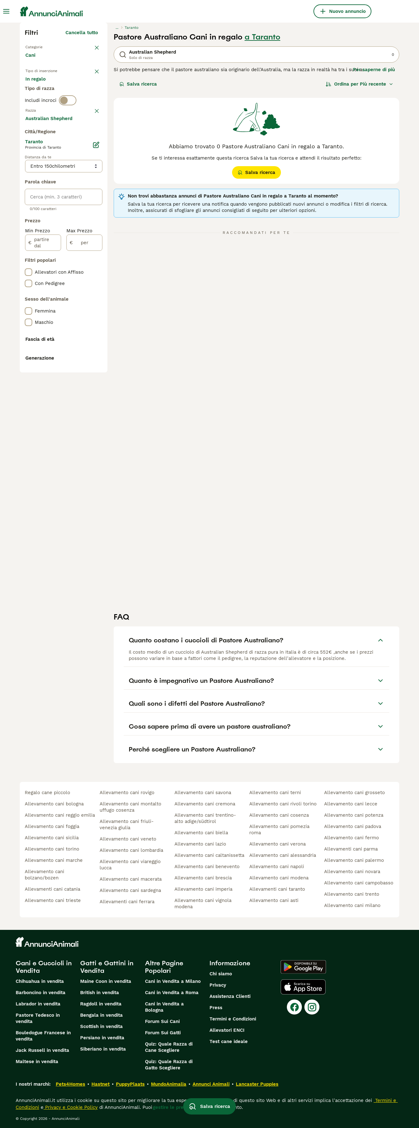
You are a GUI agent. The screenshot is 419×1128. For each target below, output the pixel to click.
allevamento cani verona (277, 844)
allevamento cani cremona (204, 804)
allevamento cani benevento (207, 866)
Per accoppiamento (52, 105)
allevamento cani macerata (131, 879)
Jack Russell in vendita (42, 1050)
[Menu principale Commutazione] (6, 11)
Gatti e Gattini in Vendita (106, 966)
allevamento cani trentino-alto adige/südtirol (205, 818)
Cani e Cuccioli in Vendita (44, 966)
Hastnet (100, 1084)
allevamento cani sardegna (130, 890)
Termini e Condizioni (233, 1019)
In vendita (41, 90)
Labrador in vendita (38, 1004)
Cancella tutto (81, 32)
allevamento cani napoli (276, 866)
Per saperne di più (374, 69)
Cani (32, 61)
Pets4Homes (70, 1084)
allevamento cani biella (201, 832)
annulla (89, 142)
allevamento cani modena (278, 878)
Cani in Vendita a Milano (173, 981)
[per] (84, 414)
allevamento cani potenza (353, 815)
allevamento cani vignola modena (202, 903)
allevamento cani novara (352, 871)
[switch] (67, 129)
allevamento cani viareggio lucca (130, 865)
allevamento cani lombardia (131, 850)
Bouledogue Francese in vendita (43, 1036)
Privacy (218, 985)
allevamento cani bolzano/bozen (44, 875)
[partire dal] (43, 414)
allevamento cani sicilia (52, 838)
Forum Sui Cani (162, 1021)
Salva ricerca (138, 84)
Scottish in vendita (101, 1026)
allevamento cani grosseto (354, 792)
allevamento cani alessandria (282, 855)
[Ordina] (359, 84)
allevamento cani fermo (351, 838)
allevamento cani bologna (54, 804)
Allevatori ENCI (227, 1030)
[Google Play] (303, 966)
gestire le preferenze (177, 1107)
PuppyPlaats (130, 1084)
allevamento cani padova (352, 826)
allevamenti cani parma (351, 849)
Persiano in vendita (102, 1038)
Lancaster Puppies (257, 1084)
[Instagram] (311, 1007)
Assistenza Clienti (230, 996)
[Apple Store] (303, 986)
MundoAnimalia (168, 1084)
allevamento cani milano (352, 905)
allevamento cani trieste (53, 900)
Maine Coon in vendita (105, 981)
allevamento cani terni (275, 792)
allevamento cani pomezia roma (279, 829)
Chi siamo (221, 974)
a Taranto (262, 37)
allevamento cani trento (351, 894)
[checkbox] (28, 175)
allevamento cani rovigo (127, 792)
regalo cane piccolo (47, 792)
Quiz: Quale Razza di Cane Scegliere (169, 1047)
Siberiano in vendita (103, 1049)
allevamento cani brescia (203, 878)
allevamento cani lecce (350, 804)
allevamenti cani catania (52, 889)
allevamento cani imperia (203, 889)
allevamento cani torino (52, 849)
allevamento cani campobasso (358, 883)
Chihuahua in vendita (40, 981)
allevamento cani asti (273, 900)
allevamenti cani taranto (277, 889)
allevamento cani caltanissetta (209, 855)
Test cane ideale (229, 1041)
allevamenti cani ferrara (127, 901)
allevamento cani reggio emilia (60, 815)
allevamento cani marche (54, 860)
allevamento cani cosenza (279, 815)
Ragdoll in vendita (101, 1004)
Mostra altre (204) (76, 289)
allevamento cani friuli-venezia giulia (127, 824)
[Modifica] (96, 316)
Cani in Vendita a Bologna (164, 1007)
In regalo (77, 90)
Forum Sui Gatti (163, 1033)
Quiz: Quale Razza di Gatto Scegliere (169, 1065)
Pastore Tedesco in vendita (38, 1018)
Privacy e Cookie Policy (71, 1107)
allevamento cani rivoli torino (283, 804)
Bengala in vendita (101, 1015)
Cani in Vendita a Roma (172, 992)
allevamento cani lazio (200, 844)
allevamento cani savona (202, 792)
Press (216, 1007)
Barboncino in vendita (40, 992)
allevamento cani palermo (354, 860)
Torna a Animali (45, 46)
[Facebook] (294, 1007)
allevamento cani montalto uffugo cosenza (130, 807)
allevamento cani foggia (52, 826)
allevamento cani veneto (128, 839)
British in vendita (99, 992)
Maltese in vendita (37, 1061)
